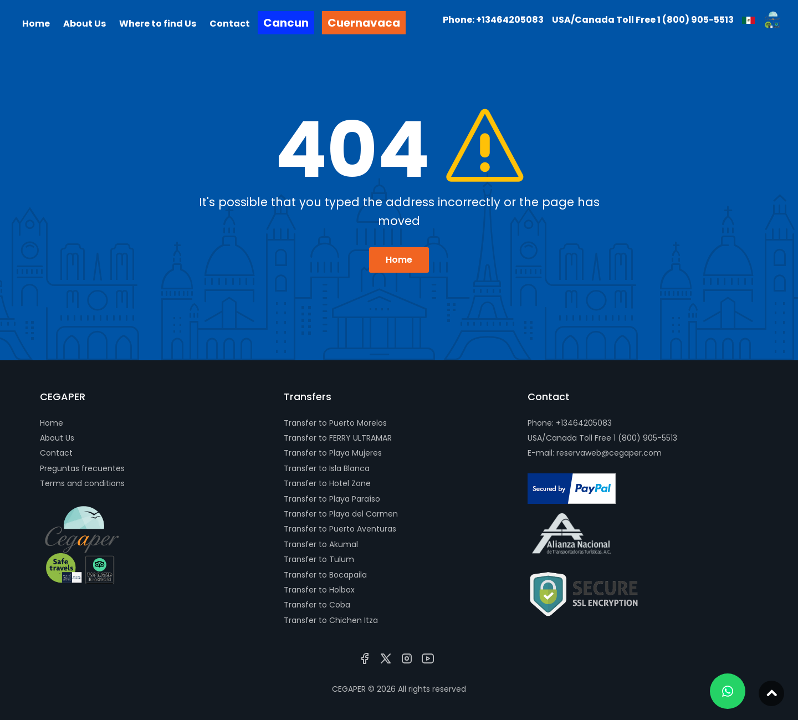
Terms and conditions (82, 483)
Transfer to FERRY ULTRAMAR (338, 437)
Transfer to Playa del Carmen (341, 513)
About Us (57, 437)
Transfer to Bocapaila (325, 574)
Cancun (286, 22)
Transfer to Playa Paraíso (332, 498)
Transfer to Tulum (319, 559)
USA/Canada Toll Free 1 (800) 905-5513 (602, 437)
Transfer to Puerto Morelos (335, 422)
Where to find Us (157, 23)
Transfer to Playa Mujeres (333, 452)
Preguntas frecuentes (82, 468)
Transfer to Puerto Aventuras (340, 528)
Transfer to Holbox (319, 589)
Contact (56, 452)
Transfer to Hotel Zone (327, 483)
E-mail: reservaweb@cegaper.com (595, 452)
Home (399, 259)
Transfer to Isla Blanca (327, 468)
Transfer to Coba (317, 604)
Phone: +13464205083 (570, 422)
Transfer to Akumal (321, 544)
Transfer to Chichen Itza (331, 620)
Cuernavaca (364, 22)
